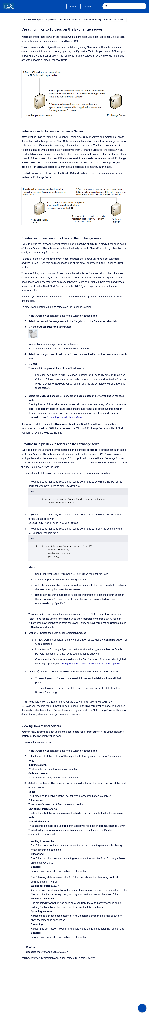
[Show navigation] (142, 1008)
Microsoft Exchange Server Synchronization (103, 19)
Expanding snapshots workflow (64, 417)
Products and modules (70, 19)
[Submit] (106, 6)
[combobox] (124, 6)
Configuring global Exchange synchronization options (90, 663)
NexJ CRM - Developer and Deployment (38, 19)
